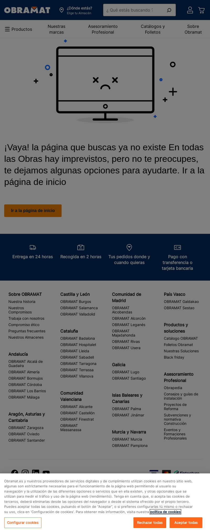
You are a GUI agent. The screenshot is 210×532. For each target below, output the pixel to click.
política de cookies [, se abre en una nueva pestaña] (165, 516)
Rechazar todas (150, 526)
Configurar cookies (23, 526)
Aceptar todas (186, 526)
